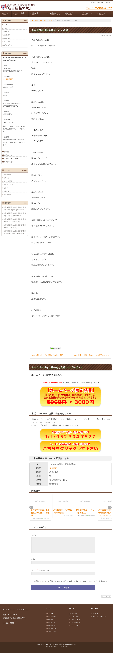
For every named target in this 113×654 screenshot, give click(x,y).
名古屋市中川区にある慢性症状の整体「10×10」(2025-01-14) (14, 226)
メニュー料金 (20, 14)
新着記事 (6, 191)
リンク (6, 188)
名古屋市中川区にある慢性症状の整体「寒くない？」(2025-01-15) (14, 220)
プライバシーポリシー (11, 158)
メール (34, 573)
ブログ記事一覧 (74, 625)
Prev (31, 507)
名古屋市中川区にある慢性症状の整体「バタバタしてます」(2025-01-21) (14, 208)
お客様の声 (54, 14)
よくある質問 (8, 181)
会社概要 (7, 152)
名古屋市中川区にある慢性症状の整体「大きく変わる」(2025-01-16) (14, 214)
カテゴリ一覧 (74, 628)
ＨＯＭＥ (6, 25)
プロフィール (88, 14)
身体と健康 (7, 194)
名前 (33, 562)
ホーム (6, 14)
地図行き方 (71, 14)
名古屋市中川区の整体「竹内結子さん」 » (91, 355)
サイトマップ (8, 162)
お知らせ (6, 178)
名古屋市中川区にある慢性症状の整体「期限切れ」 (40, 512)
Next (110, 507)
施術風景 (37, 14)
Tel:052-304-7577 (99, 8)
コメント (34, 535)
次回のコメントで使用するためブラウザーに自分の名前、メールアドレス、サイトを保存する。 (71, 584)
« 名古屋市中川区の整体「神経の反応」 (48, 355)
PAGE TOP (106, 599)
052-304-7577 (53, 468)
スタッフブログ (46, 20)
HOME (34, 20)
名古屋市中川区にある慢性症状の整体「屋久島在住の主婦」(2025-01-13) (14, 232)
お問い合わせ (105, 14)
